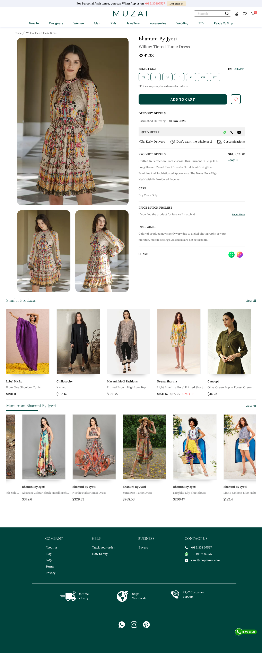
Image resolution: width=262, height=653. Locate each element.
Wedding (182, 23)
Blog (49, 554)
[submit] (236, 99)
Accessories (158, 23)
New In (34, 23)
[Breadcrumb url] (18, 33)
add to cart (183, 99)
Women (78, 23)
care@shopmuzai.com (202, 560)
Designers (56, 23)
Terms (50, 566)
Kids (113, 23)
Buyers (143, 547)
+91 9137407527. (155, 3)
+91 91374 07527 (198, 547)
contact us (196, 538)
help (96, 538)
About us (52, 547)
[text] (212, 13)
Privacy (50, 573)
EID (201, 23)
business (146, 538)
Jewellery (133, 23)
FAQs (49, 560)
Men (97, 23)
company (54, 538)
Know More (238, 214)
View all (250, 300)
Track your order (103, 547)
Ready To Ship (223, 23)
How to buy (100, 554)
